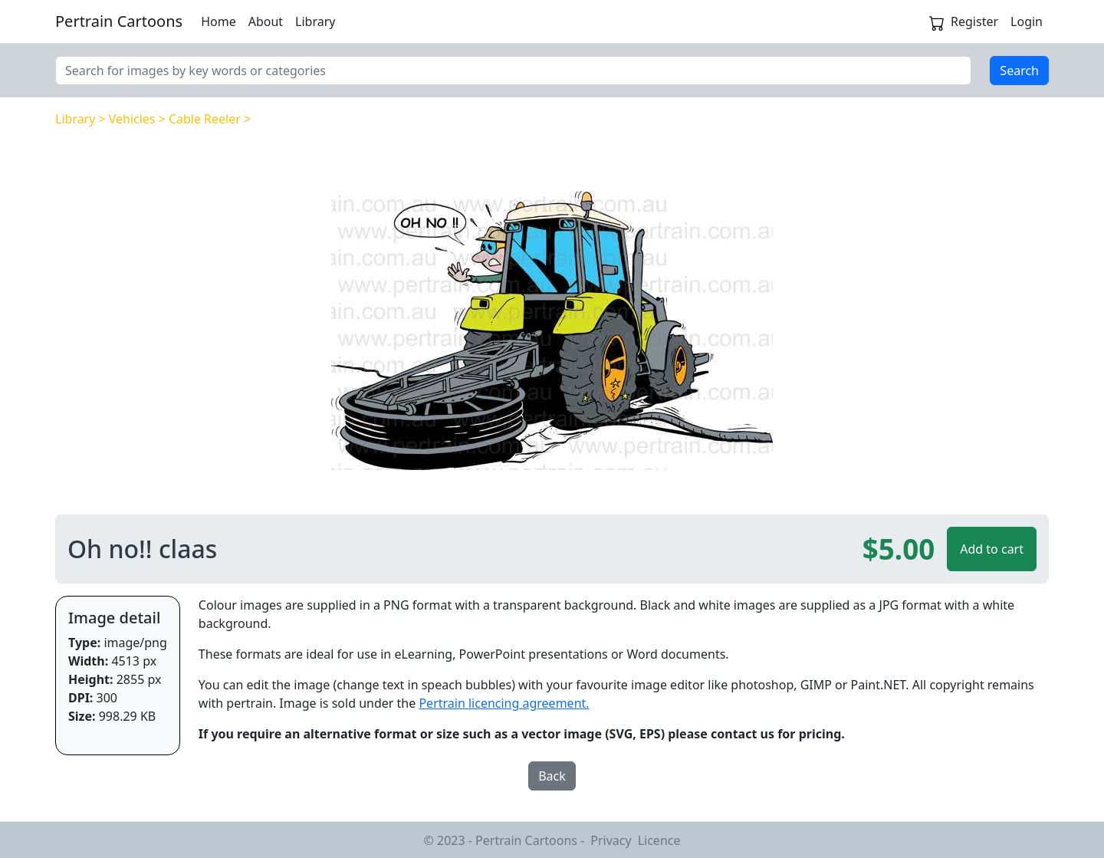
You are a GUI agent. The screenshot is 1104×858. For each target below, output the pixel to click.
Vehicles (132, 118)
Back (552, 776)
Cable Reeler (205, 118)
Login (1026, 21)
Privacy (610, 840)
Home (218, 21)
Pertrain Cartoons (118, 21)
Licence (659, 840)
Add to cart (992, 549)
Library (315, 21)
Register (974, 21)
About (265, 21)
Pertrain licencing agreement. (504, 703)
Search (1019, 70)
